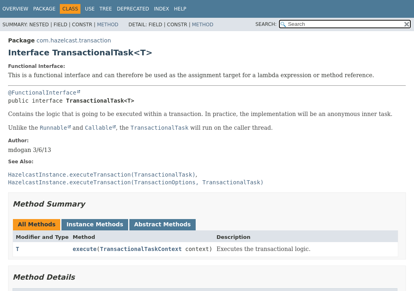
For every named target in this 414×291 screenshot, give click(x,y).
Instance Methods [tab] (94, 224)
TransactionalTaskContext (141, 249)
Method (107, 24)
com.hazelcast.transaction (73, 40)
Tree (105, 9)
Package (44, 9)
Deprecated (133, 9)
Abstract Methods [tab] (162, 224)
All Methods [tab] (36, 224)
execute (85, 249)
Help (180, 9)
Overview (15, 9)
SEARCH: (266, 24)
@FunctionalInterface (42, 92)
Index (161, 9)
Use (90, 9)
